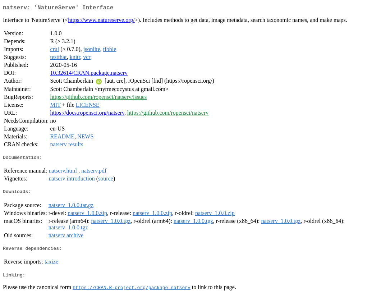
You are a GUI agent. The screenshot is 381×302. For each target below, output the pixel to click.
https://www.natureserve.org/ (101, 21)
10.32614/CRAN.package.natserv (89, 74)
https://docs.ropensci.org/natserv (87, 114)
